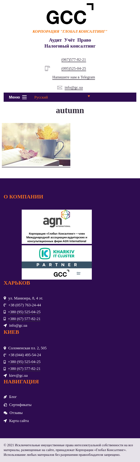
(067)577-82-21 (73, 59)
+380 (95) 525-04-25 (24, 312)
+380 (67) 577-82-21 (24, 319)
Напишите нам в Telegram (73, 77)
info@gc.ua (74, 87)
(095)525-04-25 (73, 68)
